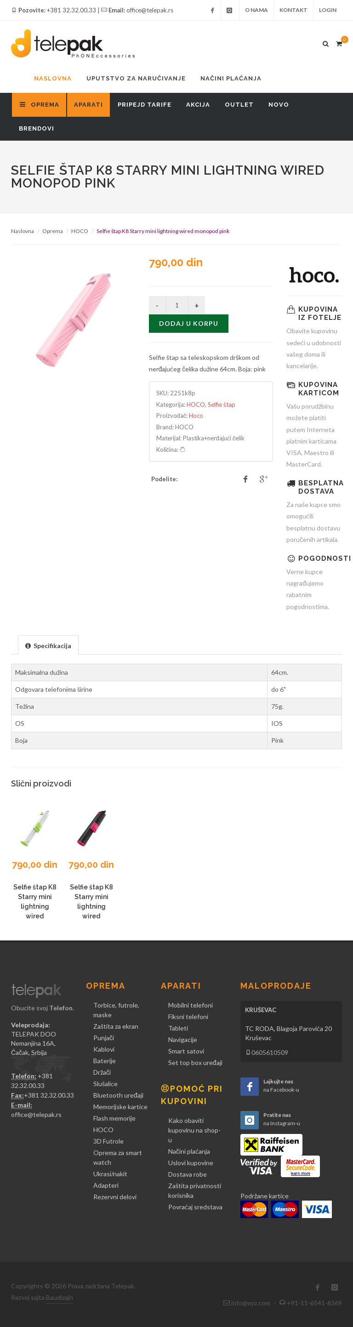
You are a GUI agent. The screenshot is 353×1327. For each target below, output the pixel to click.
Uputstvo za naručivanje (136, 78)
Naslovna (53, 78)
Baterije (104, 1061)
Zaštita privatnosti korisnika (194, 1190)
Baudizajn (59, 1297)
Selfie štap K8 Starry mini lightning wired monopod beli (35, 906)
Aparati (88, 104)
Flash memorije (114, 1118)
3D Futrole (108, 1141)
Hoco (196, 415)
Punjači (103, 1038)
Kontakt (293, 9)
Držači (102, 1072)
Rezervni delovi (115, 1197)
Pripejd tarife (144, 104)
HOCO (79, 231)
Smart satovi (186, 1051)
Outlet (239, 104)
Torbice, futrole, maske (116, 1010)
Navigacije (182, 1039)
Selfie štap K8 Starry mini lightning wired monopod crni (91, 906)
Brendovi (36, 128)
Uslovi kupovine (190, 1163)
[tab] (48, 644)
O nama (256, 9)
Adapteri (106, 1185)
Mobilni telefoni (190, 1005)
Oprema (52, 231)
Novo (278, 104)
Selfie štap (221, 404)
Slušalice (105, 1084)
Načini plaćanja (231, 78)
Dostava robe (187, 1174)
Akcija (198, 104)
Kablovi (103, 1049)
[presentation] (48, 645)
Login (327, 9)
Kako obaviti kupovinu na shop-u (194, 1130)
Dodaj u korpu (188, 323)
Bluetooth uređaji (118, 1095)
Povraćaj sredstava (195, 1207)
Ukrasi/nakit (110, 1174)
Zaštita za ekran (115, 1026)
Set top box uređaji (195, 1062)
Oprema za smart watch (117, 1157)
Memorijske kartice (120, 1107)
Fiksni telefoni (188, 1016)
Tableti (178, 1028)
